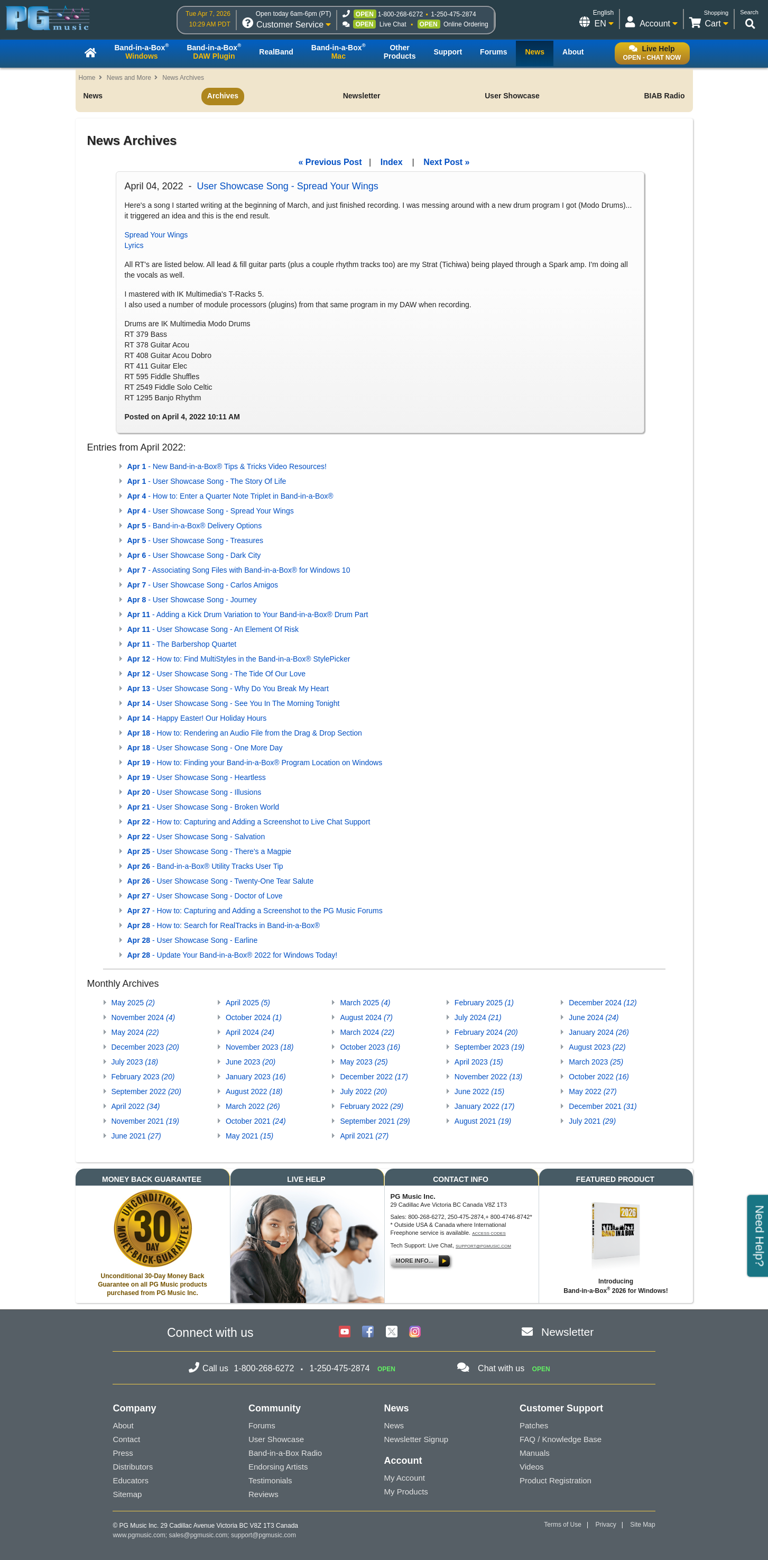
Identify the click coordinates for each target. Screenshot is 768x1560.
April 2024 (250, 1032)
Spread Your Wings (156, 235)
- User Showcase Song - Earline (192, 940)
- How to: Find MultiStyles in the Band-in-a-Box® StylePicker (238, 659)
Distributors (133, 1466)
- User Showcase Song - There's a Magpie (209, 851)
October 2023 (370, 1047)
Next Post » (446, 162)
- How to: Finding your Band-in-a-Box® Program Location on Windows (255, 762)
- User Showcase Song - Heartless (196, 777)
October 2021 (256, 1121)
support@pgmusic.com (483, 1246)
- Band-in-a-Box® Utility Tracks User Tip (205, 866)
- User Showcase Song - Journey (192, 599)
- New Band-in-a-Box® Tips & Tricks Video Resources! (227, 466)
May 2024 (135, 1032)
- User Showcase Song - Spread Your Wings (210, 511)
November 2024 (143, 1017)
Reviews (263, 1494)
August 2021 (483, 1121)
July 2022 (363, 1091)
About (123, 1425)
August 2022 (254, 1091)
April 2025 (248, 1002)
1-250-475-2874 (453, 14)
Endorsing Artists (278, 1466)
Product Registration (555, 1480)
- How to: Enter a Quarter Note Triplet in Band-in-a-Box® (230, 496)
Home (87, 77)
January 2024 (599, 1032)
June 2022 (479, 1091)
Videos (532, 1466)
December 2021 (602, 1106)
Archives (222, 95)
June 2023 (250, 1062)
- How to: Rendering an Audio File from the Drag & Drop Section (244, 733)
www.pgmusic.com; (140, 1535)
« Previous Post (330, 162)
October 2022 (599, 1076)
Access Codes (489, 1233)
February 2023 (143, 1076)
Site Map (642, 1524)
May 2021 (249, 1136)
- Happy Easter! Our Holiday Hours (197, 718)
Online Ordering (465, 24)
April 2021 (364, 1136)
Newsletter (362, 95)
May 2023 (363, 1062)
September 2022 (146, 1091)
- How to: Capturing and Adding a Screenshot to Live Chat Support (249, 822)
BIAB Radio (664, 95)
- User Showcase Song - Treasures (195, 540)
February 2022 (371, 1106)
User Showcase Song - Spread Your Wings (287, 186)
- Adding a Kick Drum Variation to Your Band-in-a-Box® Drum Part (247, 614)
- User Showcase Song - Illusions (194, 792)
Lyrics (134, 245)
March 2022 (253, 1106)
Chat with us (501, 1368)
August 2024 (366, 1017)
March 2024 (367, 1032)
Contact (126, 1439)
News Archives (183, 77)
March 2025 (365, 1002)
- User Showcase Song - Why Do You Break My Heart (228, 688)
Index (392, 162)
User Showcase (512, 95)
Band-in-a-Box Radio (285, 1452)
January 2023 (256, 1076)
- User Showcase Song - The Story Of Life (206, 481)
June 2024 (593, 1017)
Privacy (605, 1524)
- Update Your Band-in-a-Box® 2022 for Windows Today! (232, 955)
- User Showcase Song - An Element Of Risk (213, 629)
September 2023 (489, 1047)
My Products (406, 1491)
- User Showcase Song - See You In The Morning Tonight (233, 703)
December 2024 (602, 1002)
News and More (129, 77)
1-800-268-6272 (400, 14)
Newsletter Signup (416, 1439)
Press (123, 1452)
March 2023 (596, 1062)
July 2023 (135, 1062)
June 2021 (136, 1136)
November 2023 (259, 1047)
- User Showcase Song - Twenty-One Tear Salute (220, 881)
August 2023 (597, 1047)
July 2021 (592, 1121)
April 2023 (479, 1062)
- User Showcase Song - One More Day (205, 748)
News (93, 95)
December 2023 (145, 1047)
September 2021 (375, 1121)
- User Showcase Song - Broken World (203, 807)
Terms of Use (562, 1524)
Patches (534, 1425)
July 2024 (478, 1017)
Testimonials (270, 1480)
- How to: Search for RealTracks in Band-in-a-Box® (223, 925)
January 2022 (485, 1106)
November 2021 (145, 1121)
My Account (404, 1477)
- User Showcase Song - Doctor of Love (205, 896)
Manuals (535, 1452)
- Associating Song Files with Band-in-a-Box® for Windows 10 (238, 570)
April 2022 (136, 1106)
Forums (261, 1425)
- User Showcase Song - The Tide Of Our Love (216, 673)
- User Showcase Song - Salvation (196, 836)
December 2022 (374, 1076)
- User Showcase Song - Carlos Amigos (203, 585)
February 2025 (484, 1002)
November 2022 (488, 1076)
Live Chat (393, 24)
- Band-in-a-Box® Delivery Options (194, 525)
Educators (131, 1480)
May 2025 (133, 1002)
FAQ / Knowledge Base (561, 1439)
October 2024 (254, 1017)
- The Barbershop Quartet (182, 644)
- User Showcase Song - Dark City (194, 555)
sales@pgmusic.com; (200, 1535)
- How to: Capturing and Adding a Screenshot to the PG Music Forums (255, 910)
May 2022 (592, 1091)
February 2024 (486, 1032)
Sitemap (127, 1494)
